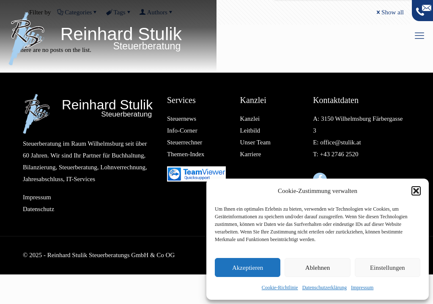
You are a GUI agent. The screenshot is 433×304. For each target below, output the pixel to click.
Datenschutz (38, 209)
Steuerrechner (184, 142)
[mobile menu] (419, 36)
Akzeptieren (247, 267)
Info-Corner (182, 130)
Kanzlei (250, 118)
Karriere (250, 154)
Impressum (362, 287)
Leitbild (250, 130)
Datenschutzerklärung (324, 287)
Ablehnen (317, 267)
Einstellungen (387, 267)
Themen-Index (185, 154)
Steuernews (181, 118)
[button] (416, 191)
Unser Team (255, 142)
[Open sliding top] (422, 10)
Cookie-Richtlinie (280, 287)
